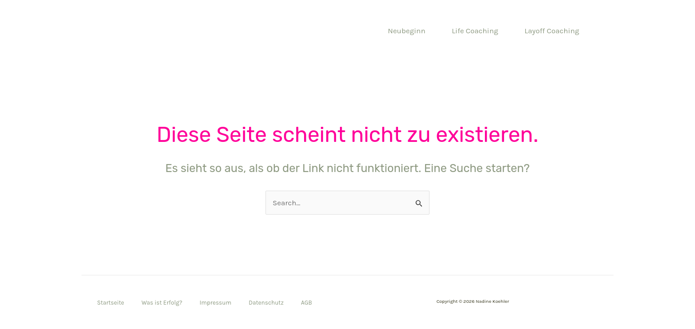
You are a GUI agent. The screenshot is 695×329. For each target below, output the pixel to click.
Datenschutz (266, 302)
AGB (306, 302)
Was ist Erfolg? (161, 302)
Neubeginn (407, 30)
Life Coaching (475, 30)
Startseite (110, 302)
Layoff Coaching (551, 30)
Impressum (215, 302)
